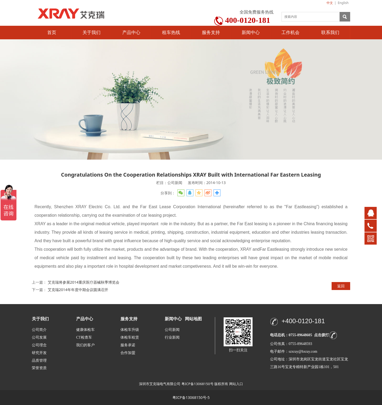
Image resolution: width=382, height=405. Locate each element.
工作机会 (290, 32)
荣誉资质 (39, 367)
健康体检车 (85, 330)
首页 (51, 32)
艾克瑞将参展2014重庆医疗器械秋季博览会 (83, 282)
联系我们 (330, 32)
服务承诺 (127, 345)
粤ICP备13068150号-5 (191, 397)
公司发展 (39, 337)
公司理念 (39, 345)
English (343, 3)
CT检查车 (84, 337)
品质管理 (39, 360)
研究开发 (39, 353)
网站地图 (193, 319)
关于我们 (92, 32)
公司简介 (39, 330)
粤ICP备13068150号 (197, 383)
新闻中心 (251, 32)
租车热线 (171, 32)
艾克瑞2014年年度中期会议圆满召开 (78, 289)
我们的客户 (85, 345)
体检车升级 (129, 330)
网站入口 (236, 383)
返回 (341, 285)
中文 (330, 3)
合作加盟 (127, 353)
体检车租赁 (129, 337)
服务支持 (211, 32)
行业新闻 (172, 337)
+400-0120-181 (303, 321)
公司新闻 (172, 330)
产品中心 (131, 32)
